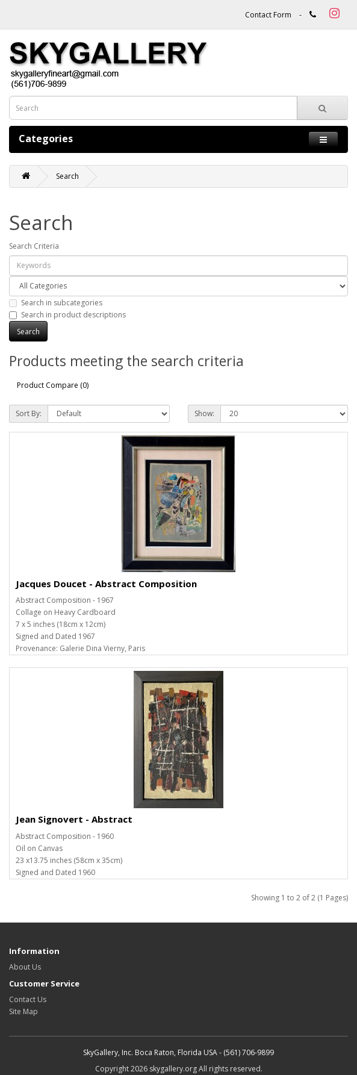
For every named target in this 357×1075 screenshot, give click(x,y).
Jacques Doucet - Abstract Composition (106, 584)
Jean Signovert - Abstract (74, 819)
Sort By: (29, 413)
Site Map (23, 1011)
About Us (25, 967)
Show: (204, 413)
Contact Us (27, 999)
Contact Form (268, 15)
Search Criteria (34, 246)
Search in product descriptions (67, 315)
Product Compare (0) (52, 385)
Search (67, 176)
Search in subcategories (55, 303)
